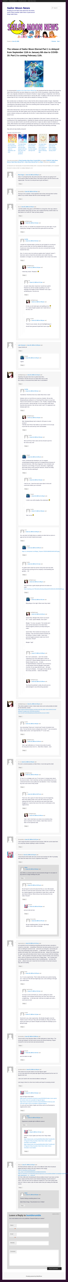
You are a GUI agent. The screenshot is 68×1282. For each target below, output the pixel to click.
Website (12, 1242)
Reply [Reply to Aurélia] (22, 260)
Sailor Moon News (32, 1)
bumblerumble (33, 1215)
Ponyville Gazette (22, 1)
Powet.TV (5, 1)
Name (13, 1226)
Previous (53, 41)
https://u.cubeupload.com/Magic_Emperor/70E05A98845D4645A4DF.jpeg (41, 551)
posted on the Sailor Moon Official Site (26, 90)
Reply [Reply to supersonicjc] (20, 966)
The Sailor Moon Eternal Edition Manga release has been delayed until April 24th (32, 147)
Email (13, 1234)
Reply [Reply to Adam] (22, 878)
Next (59, 41)
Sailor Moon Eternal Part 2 (31, 162)
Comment (12, 1251)
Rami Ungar (21, 174)
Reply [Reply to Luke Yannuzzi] (20, 351)
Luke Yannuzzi (21, 345)
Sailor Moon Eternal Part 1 (17, 162)
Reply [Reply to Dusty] (22, 984)
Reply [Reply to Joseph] (22, 365)
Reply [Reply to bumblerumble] (20, 1086)
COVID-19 (48, 160)
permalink (52, 162)
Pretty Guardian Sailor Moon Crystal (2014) (29, 160)
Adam (41, 162)
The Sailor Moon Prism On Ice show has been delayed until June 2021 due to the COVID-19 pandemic (22, 149)
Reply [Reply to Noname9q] (20, 199)
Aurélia (26, 239)
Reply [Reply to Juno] (22, 540)
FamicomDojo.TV (13, 1)
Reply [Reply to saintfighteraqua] (22, 232)
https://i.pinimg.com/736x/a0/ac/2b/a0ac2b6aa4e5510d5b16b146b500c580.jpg (44, 589)
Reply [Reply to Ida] (20, 216)
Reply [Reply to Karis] (20, 1187)
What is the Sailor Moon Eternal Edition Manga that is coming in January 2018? (53, 147)
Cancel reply (55, 1214)
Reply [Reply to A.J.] (20, 767)
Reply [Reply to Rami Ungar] (20, 184)
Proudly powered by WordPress (34, 1276)
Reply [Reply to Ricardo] (20, 862)
